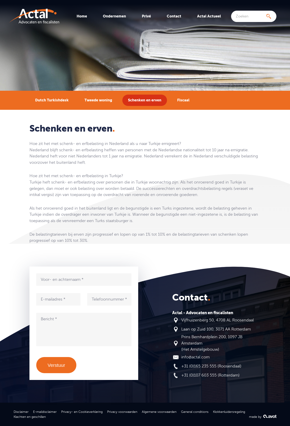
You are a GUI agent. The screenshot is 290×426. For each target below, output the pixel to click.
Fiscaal (183, 100)
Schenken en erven (144, 100)
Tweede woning (98, 100)
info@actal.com (195, 357)
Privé (146, 16)
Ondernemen (114, 16)
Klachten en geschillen (30, 417)
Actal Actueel (209, 16)
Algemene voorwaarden (159, 412)
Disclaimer (21, 412)
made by (262, 416)
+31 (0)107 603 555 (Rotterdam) (210, 375)
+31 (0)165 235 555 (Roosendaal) (211, 366)
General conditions (194, 412)
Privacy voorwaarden (122, 412)
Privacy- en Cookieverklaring (82, 412)
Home (82, 16)
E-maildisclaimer (45, 412)
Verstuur (56, 365)
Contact (174, 16)
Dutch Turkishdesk (52, 100)
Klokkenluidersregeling (229, 412)
